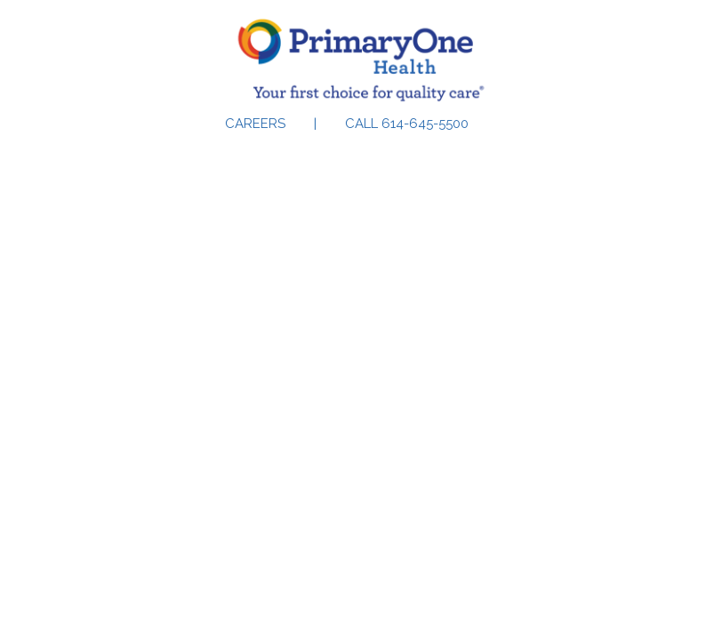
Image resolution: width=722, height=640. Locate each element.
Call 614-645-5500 (407, 124)
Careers (255, 124)
